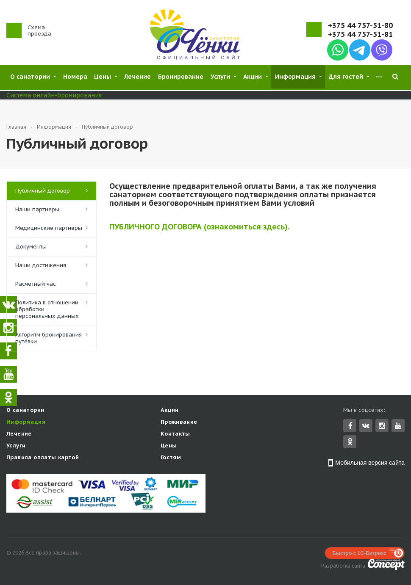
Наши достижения (40, 265)
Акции (170, 410)
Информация (25, 422)
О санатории (25, 410)
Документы (31, 246)
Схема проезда (39, 30)
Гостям (171, 458)
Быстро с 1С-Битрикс (359, 554)
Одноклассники (350, 442)
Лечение (19, 434)
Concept (386, 565)
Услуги (15, 446)
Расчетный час (35, 283)
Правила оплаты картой (42, 458)
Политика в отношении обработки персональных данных (47, 309)
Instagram (382, 426)
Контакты (175, 434)
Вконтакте (365, 426)
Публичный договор (42, 190)
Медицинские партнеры (48, 228)
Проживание (179, 422)
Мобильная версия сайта (370, 463)
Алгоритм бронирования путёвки (48, 338)
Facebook (350, 426)
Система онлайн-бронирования (54, 95)
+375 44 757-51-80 (360, 25)
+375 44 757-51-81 (360, 34)
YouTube (398, 426)
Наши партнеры (37, 209)
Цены (169, 446)
